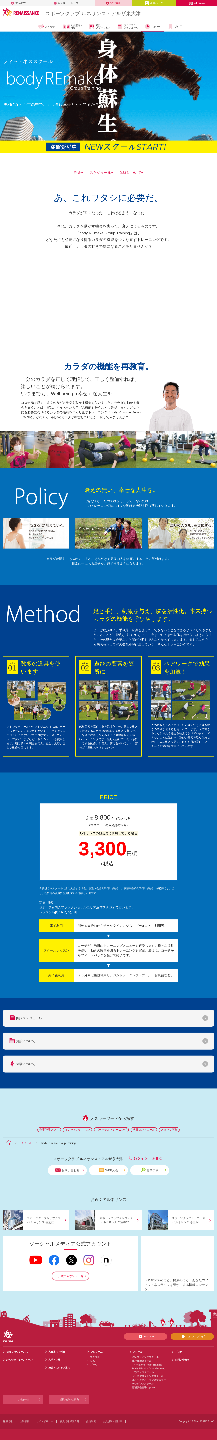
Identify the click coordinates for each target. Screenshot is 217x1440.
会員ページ (154, 3)
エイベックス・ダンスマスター (149, 1380)
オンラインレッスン (77, 1129)
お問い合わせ (69, 1170)
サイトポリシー (44, 1421)
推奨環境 (91, 1421)
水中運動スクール (141, 1361)
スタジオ (95, 1357)
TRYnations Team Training (147, 1364)
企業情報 (24, 1421)
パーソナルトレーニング (111, 1129)
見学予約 (153, 1170)
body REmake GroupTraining (148, 1368)
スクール (152, 26)
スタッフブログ (192, 1336)
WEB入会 (197, 3)
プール (93, 1364)
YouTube (145, 1336)
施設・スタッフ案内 (99, 26)
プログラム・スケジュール (127, 26)
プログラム (97, 1351)
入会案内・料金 (73, 27)
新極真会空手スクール (144, 1387)
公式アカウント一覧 (70, 1276)
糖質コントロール (144, 1129)
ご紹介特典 (23, 1399)
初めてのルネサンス (17, 1351)
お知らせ (46, 26)
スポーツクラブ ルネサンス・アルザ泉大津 (93, 13)
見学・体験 (54, 1359)
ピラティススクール (143, 1372)
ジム (92, 1361)
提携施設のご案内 (69, 1399)
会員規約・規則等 (112, 1421)
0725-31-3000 (147, 1158)
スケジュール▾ (101, 173)
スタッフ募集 (169, 1129)
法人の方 (18, 3)
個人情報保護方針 (69, 1421)
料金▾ (78, 173)
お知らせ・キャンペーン (19, 1359)
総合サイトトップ (66, 3)
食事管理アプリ (49, 1129)
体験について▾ (131, 173)
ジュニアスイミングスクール (147, 1376)
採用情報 (113, 3)
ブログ (174, 26)
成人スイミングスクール (145, 1357)
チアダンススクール (143, 1383)
